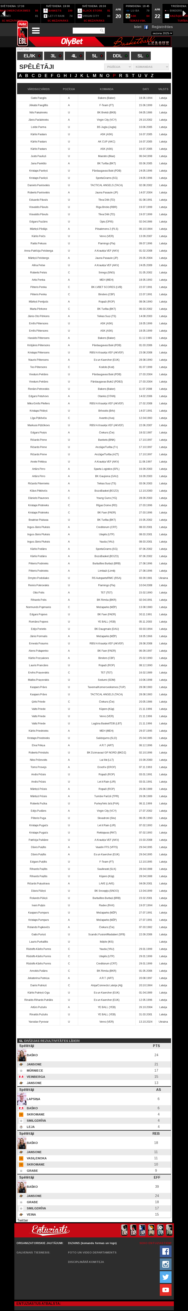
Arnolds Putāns (38, 970)
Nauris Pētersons (38, 359)
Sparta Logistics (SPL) (107, 468)
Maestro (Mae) (106, 156)
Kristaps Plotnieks (38, 505)
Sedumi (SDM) (106, 679)
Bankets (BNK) (106, 439)
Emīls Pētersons (38, 323)
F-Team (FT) (106, 105)
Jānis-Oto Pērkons (38, 316)
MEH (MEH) (107, 279)
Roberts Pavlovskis (39, 192)
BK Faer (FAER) (107, 512)
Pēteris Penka (38, 287)
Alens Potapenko (38, 650)
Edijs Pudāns (38, 810)
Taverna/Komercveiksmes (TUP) (107, 687)
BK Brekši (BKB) (106, 112)
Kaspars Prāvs (38, 687)
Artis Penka (38, 279)
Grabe (32, 1170)
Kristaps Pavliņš (38, 170)
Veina (31, 1214)
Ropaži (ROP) (107, 301)
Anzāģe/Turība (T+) (106, 447)
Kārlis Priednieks (38, 730)
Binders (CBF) (106, 294)
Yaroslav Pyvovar (38, 1021)
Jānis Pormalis (38, 636)
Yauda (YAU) (106, 541)
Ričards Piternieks (38, 483)
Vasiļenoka (36, 1158)
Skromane (35, 1114)
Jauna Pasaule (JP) (106, 192)
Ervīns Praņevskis (38, 672)
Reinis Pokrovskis (38, 585)
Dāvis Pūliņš (38, 890)
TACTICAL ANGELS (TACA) (106, 185)
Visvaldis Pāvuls (38, 207)
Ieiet (138, 27)
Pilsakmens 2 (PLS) (106, 228)
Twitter (22, 1220)
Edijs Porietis (38, 628)
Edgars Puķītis (38, 861)
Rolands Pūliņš (38, 898)
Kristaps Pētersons (38, 352)
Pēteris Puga (38, 818)
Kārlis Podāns (38, 548)
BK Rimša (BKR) (106, 599)
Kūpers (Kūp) (106, 708)
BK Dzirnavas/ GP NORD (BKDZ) (106, 752)
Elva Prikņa (38, 745)
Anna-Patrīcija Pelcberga (38, 250)
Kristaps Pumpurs (38, 919)
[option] (58, 13)
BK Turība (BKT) (106, 163)
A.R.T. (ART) (106, 745)
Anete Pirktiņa (38, 461)
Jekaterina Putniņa (38, 978)
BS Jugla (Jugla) (106, 127)
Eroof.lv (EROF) (107, 767)
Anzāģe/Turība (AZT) (107, 454)
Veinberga (35, 1076)
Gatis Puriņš (38, 934)
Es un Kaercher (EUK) (107, 359)
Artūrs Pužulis (39, 1007)
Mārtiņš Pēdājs (38, 228)
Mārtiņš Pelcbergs (38, 258)
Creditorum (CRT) (106, 527)
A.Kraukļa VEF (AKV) (107, 250)
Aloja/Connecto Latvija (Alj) (107, 985)
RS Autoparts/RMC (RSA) (106, 578)
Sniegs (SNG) (107, 272)
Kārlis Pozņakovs (38, 658)
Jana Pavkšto (38, 163)
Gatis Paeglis (38, 97)
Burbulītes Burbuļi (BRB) (107, 563)
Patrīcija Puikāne (38, 839)
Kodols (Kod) (106, 367)
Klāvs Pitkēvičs (38, 490)
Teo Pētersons (38, 367)
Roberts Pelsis (38, 272)
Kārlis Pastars (39, 134)
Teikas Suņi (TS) (106, 316)
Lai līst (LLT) (107, 759)
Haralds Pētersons (38, 338)
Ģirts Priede (38, 701)
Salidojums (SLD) (106, 738)
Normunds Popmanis (38, 607)
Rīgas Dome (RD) (106, 505)
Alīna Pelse (38, 265)
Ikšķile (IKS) (107, 941)
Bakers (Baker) (106, 97)
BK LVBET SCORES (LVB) (106, 287)
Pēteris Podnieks (38, 563)
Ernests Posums (38, 643)
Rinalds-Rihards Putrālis (38, 999)
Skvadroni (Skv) (107, 818)
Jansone (34, 1064)
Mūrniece (34, 1070)
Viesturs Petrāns (38, 374)
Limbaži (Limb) (106, 570)
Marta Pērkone (38, 308)
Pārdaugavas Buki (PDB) (106, 170)
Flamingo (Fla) (106, 243)
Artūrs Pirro (38, 468)
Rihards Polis (38, 599)
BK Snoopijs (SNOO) (107, 890)
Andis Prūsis (38, 774)
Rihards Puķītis (38, 869)
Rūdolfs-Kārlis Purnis (38, 949)
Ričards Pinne (38, 439)
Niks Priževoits (38, 759)
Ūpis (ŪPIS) (106, 221)
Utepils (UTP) (106, 534)
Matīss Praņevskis (38, 679)
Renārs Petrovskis (38, 388)
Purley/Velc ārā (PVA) (106, 803)
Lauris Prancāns (38, 665)
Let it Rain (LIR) (107, 781)
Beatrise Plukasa (38, 519)
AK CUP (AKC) (106, 141)
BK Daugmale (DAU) (107, 628)
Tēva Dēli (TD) (106, 199)
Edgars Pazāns (38, 221)
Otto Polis (38, 592)
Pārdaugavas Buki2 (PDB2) (107, 381)
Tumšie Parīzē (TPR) (106, 796)
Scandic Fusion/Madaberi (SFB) (106, 934)
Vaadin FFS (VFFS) (107, 847)
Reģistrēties (162, 27)
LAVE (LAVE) (106, 883)
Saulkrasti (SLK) (106, 869)
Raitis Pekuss (38, 243)
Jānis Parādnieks (38, 119)
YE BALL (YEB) (107, 621)
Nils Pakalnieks (38, 112)
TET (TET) (107, 592)
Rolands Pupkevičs (38, 927)
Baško (32, 1055)
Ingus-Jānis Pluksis (38, 527)
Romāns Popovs (38, 621)
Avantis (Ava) (106, 418)
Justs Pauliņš (38, 156)
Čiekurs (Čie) (106, 432)
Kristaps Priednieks (38, 738)
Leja (30, 1127)
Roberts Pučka (38, 803)
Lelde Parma (38, 127)
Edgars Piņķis (39, 432)
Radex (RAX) (106, 905)
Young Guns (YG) (106, 498)
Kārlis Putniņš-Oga (39, 992)
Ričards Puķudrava (38, 883)
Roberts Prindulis (39, 752)
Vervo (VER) (106, 236)
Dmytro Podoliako (38, 578)
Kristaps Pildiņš (38, 410)
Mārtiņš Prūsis (38, 788)
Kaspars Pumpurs (38, 912)
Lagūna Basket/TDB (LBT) (107, 723)
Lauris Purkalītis (38, 941)
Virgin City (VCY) (107, 119)
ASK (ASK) (106, 134)
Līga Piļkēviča (38, 418)
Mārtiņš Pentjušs (38, 301)
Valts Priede (39, 708)
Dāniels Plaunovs (38, 498)
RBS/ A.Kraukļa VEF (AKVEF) (107, 352)
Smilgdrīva (36, 1120)
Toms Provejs (38, 767)
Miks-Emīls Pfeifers (38, 403)
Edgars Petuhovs (39, 396)
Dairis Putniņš (38, 985)
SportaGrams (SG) (107, 177)
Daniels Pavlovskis (39, 185)
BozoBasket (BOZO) (107, 490)
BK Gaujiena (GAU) (106, 476)
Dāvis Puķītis (38, 847)
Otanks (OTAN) (106, 396)
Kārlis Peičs (38, 236)
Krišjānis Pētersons (38, 345)
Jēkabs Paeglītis (38, 105)
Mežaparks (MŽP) (106, 607)
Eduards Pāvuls (38, 199)
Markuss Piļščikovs (39, 425)
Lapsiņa (33, 1099)
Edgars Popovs (38, 614)
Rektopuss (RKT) (107, 832)
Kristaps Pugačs (38, 825)
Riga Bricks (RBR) (106, 207)
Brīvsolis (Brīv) (106, 410)
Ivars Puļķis (38, 905)
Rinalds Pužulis (39, 1014)
